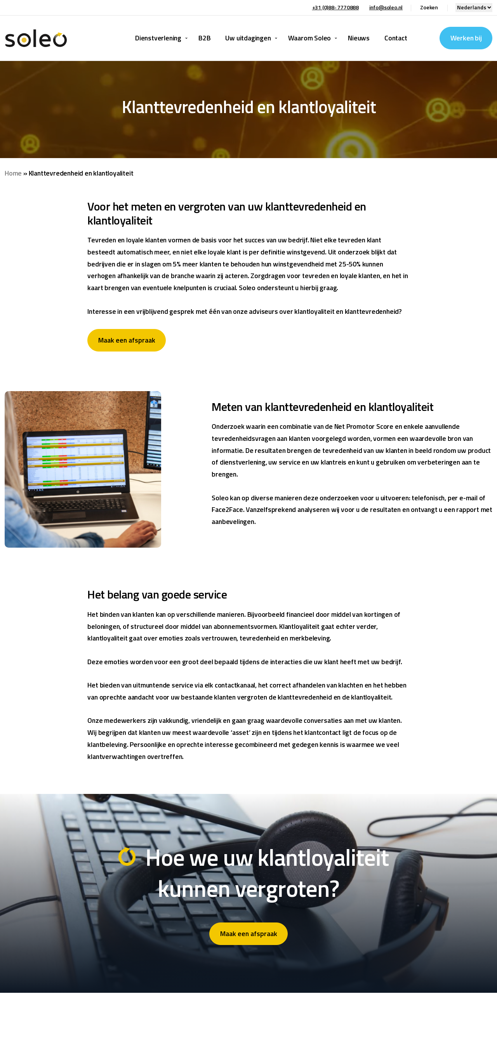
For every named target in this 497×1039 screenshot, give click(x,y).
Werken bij (466, 38)
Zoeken (429, 7)
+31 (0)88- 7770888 (335, 7)
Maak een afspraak (126, 340)
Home (13, 173)
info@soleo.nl (386, 7)
